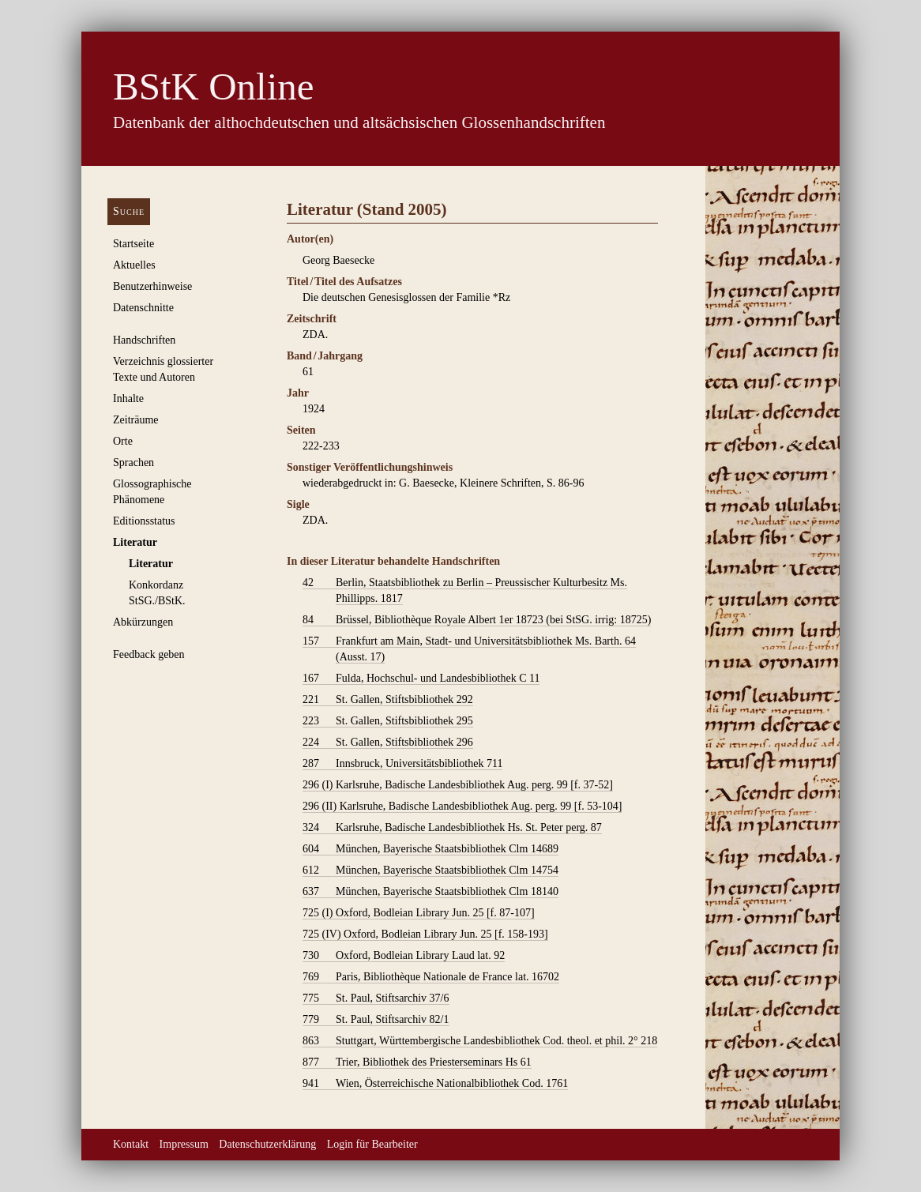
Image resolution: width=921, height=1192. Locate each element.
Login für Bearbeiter (372, 1144)
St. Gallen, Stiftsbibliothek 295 (388, 721)
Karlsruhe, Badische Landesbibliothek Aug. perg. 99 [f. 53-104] (462, 806)
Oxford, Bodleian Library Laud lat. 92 (404, 955)
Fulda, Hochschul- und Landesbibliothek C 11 (421, 678)
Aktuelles (134, 265)
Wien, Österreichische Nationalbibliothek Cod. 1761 (435, 1083)
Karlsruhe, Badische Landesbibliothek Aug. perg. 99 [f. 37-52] (458, 785)
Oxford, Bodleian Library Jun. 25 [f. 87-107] (419, 913)
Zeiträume (136, 420)
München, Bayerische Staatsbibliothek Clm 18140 (430, 892)
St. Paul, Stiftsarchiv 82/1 (376, 1019)
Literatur (135, 542)
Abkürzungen (143, 622)
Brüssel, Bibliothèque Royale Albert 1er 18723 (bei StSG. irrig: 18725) (477, 620)
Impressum (184, 1144)
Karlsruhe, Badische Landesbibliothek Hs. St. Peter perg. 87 (452, 828)
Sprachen (133, 462)
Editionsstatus (144, 521)
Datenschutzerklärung (267, 1144)
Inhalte (128, 398)
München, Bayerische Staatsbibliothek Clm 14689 (430, 849)
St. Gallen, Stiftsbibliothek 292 (388, 700)
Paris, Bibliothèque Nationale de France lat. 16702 (431, 977)
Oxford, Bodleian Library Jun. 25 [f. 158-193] (425, 934)
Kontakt (130, 1144)
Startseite (133, 244)
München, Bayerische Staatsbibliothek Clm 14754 (430, 870)
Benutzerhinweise (152, 286)
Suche (129, 211)
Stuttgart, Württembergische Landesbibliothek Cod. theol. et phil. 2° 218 (480, 1041)
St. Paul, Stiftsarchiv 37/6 (376, 998)
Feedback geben (149, 654)
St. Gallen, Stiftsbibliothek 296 (388, 742)
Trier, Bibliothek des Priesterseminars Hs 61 (417, 1062)
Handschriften (144, 340)
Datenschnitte (143, 308)
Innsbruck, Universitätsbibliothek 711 (402, 764)
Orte (123, 441)
